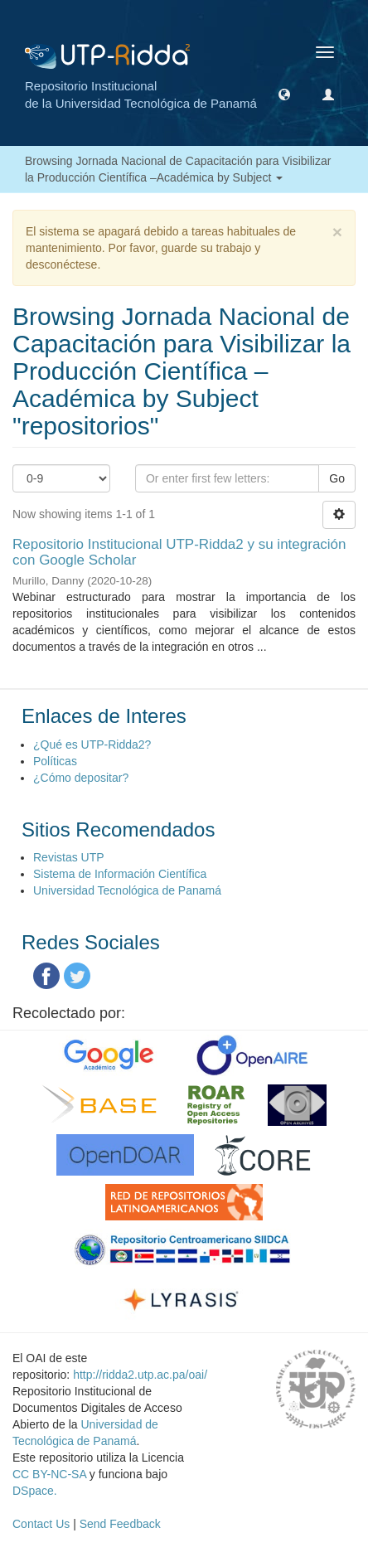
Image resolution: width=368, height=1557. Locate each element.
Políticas (55, 761)
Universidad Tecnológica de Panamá (127, 890)
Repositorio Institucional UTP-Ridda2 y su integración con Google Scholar (179, 552)
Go (337, 478)
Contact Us (41, 1523)
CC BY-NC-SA (49, 1474)
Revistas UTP (68, 857)
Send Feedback (120, 1523)
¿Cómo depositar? (80, 777)
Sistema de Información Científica (119, 873)
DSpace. (34, 1490)
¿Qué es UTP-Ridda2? (92, 744)
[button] (284, 94)
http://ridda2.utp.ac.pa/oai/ (140, 1374)
